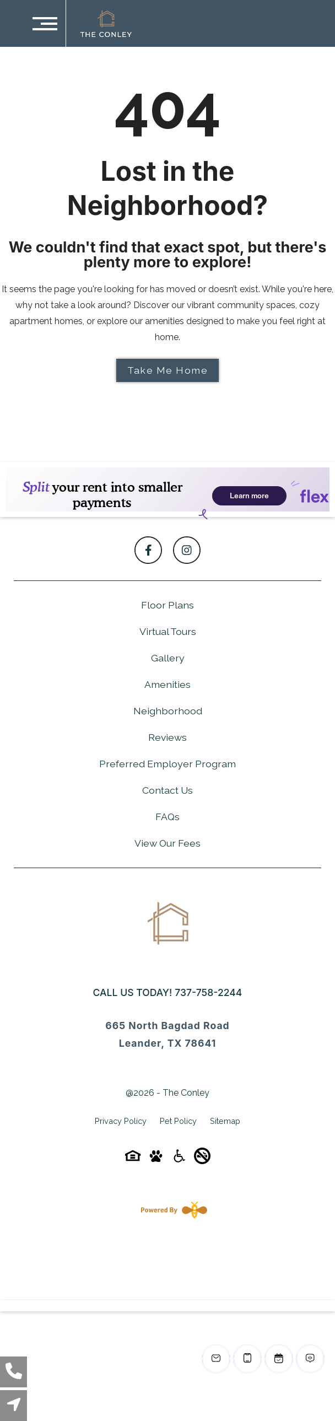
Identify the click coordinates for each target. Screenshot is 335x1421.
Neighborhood (167, 711)
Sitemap (225, 1121)
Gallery (168, 658)
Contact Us (167, 790)
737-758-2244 (208, 992)
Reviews (167, 737)
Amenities (167, 684)
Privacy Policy (121, 1121)
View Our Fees (167, 843)
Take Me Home (167, 370)
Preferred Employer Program (167, 763)
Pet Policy (178, 1121)
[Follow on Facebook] (148, 550)
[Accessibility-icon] (179, 1159)
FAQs (167, 816)
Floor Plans (167, 605)
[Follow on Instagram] (186, 550)
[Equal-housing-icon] (133, 1159)
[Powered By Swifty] (171, 1210)
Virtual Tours (167, 631)
